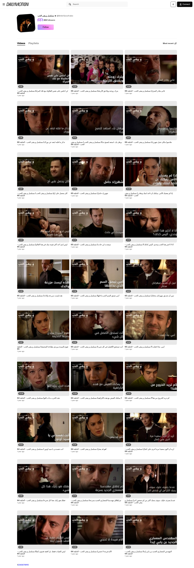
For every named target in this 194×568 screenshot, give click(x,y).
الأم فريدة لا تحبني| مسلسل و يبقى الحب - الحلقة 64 (91, 552)
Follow (46, 27)
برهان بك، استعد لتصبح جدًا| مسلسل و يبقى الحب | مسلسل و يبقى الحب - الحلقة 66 (96, 143)
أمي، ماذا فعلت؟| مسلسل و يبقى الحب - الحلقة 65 (144, 347)
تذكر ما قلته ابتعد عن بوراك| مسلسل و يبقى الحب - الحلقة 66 (41, 142)
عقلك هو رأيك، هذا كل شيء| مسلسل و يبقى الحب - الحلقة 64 (41, 500)
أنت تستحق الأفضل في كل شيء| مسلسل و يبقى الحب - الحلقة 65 (97, 347)
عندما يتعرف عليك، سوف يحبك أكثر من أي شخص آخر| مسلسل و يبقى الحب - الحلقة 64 (150, 501)
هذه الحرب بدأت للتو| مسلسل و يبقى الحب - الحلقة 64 (38, 398)
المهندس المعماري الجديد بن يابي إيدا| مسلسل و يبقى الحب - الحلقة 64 (148, 553)
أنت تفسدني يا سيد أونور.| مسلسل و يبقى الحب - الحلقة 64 (40, 449)
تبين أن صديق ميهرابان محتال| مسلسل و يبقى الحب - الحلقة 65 (149, 296)
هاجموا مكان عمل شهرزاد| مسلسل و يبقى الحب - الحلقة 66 (148, 142)
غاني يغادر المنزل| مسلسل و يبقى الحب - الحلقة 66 (145, 91)
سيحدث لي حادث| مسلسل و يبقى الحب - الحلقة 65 (91, 245)
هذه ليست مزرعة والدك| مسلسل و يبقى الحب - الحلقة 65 (39, 296)
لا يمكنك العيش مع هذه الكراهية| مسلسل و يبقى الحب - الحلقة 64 (96, 398)
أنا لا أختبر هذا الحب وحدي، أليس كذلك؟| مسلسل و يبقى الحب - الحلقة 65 (149, 246)
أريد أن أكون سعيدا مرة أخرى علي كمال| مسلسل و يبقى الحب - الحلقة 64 (149, 450)
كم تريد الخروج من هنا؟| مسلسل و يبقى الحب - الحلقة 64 (147, 398)
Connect (184, 4)
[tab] (21, 43)
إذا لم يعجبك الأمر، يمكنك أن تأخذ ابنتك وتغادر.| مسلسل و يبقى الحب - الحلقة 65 (149, 194)
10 (28, 565)
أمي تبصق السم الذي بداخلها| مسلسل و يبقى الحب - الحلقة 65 (95, 296)
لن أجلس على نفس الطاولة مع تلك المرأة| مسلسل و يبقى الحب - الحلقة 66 (42, 92)
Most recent (170, 43)
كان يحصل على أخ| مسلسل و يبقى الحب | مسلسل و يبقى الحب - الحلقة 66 (42, 194)
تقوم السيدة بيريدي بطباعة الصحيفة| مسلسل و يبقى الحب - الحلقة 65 (42, 348)
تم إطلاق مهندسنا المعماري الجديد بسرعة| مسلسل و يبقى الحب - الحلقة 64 (96, 501)
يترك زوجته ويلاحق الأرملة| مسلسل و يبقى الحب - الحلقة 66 (94, 91)
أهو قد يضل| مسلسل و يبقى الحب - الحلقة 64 (88, 449)
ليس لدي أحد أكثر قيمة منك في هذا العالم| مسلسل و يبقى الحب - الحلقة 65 (42, 246)
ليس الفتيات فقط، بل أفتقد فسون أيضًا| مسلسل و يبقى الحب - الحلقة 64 (41, 553)
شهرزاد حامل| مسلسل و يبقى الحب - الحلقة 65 (89, 193)
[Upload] (173, 4)
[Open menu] (4, 4)
